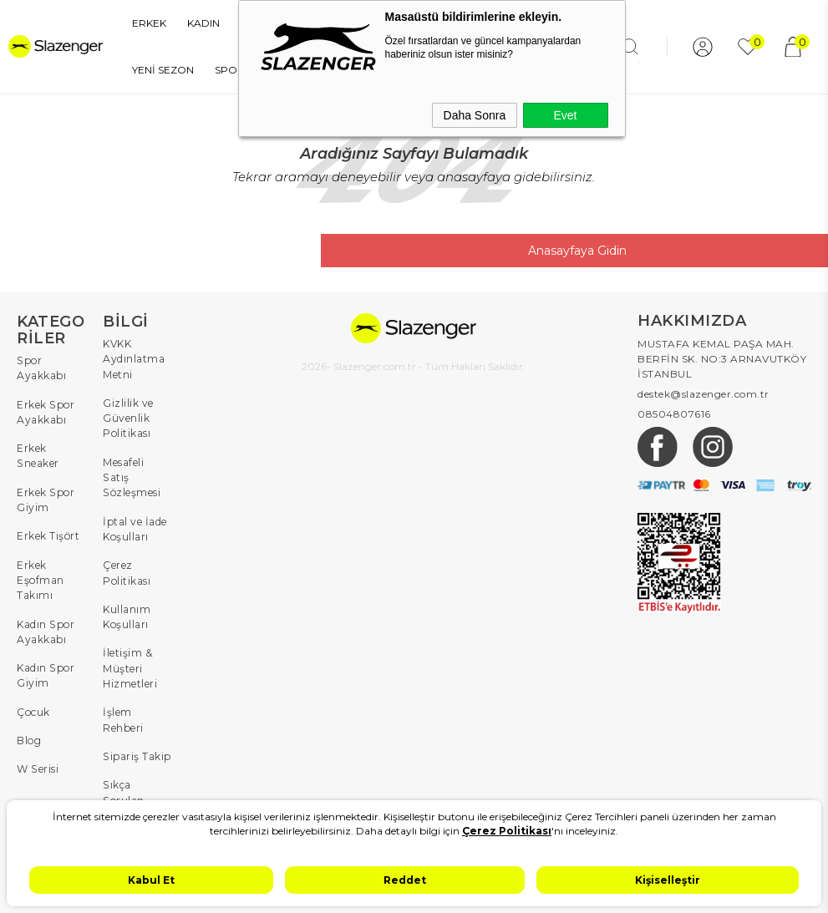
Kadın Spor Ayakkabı (45, 628)
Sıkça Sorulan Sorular (123, 779)
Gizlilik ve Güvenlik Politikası (128, 417)
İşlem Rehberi (123, 700)
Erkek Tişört (48, 534)
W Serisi (37, 764)
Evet (565, 115)
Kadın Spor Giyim (45, 672)
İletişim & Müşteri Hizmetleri (130, 649)
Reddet (405, 880)
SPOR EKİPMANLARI (168, 69)
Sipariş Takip (136, 736)
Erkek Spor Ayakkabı (45, 411)
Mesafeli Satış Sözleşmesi (137, 468)
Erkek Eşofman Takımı (40, 577)
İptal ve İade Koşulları (135, 511)
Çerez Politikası (126, 555)
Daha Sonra (475, 115)
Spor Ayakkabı (41, 368)
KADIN (187, 23)
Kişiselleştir (667, 880)
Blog (29, 736)
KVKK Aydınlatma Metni (134, 358)
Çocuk (33, 708)
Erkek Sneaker (37, 455)
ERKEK (133, 23)
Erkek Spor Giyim (45, 498)
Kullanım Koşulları (126, 598)
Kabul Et (151, 880)
